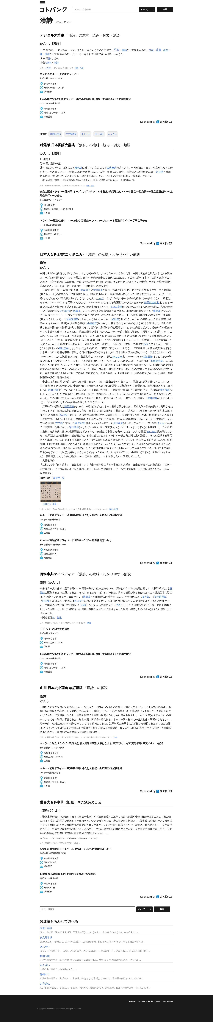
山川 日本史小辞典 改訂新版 (61, 688)
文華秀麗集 (72, 319)
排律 (47, 54)
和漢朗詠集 (157, 360)
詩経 (84, 605)
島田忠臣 (63, 348)
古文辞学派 (71, 134)
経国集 (115, 319)
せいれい (151, 431)
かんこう (117, 356)
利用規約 (132, 1002)
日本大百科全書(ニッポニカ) (62, 254)
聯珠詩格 (152, 398)
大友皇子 (85, 290)
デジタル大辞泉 (52, 35)
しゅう (100, 298)
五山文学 (79, 600)
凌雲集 (145, 596)
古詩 (151, 50)
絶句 (165, 50)
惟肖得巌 (165, 390)
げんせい (63, 414)
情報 (77, 68)
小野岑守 (92, 323)
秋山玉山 (99, 134)
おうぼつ (65, 310)
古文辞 (59, 423)
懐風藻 (157, 310)
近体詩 (159, 171)
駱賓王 (77, 310)
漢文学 (56, 478)
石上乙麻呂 (116, 306)
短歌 (59, 617)
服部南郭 (118, 423)
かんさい (112, 134)
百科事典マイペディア (57, 574)
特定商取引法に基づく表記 (149, 1002)
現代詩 (78, 167)
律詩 (56, 62)
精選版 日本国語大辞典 (57, 145)
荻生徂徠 (80, 423)
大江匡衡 (147, 356)
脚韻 (124, 50)
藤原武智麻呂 (151, 302)
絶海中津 (53, 390)
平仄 (118, 605)
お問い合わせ (167, 1002)
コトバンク (53, 9)
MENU (42, 2)
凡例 (81, 68)
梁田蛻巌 (74, 427)
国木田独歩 (55, 134)
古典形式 (111, 167)
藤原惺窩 (69, 406)
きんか (161, 423)
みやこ (147, 344)
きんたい (85, 134)
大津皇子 (98, 290)
